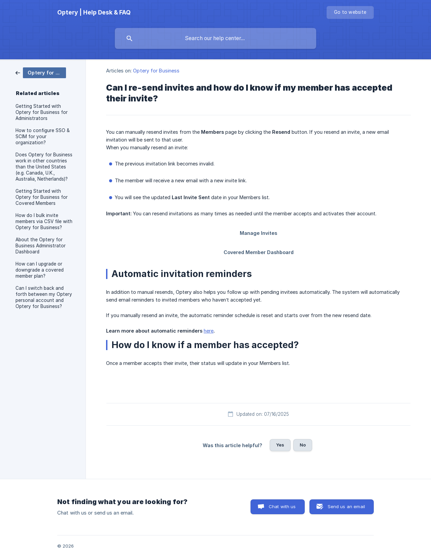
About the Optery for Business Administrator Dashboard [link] (40, 245)
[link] (40, 72)
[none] (94, 12)
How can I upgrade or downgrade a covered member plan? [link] (39, 270)
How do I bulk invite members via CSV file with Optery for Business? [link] (43, 221)
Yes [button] (280, 444)
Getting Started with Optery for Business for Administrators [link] (41, 112)
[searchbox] (215, 38)
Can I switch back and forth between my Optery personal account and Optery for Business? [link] (43, 297)
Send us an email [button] (346, 506)
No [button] (303, 444)
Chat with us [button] (282, 506)
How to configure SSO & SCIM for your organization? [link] (42, 136)
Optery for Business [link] (156, 70)
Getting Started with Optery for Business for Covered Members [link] (41, 197)
